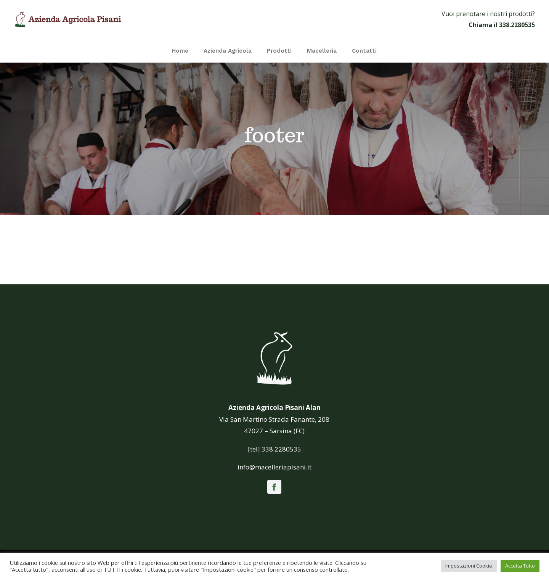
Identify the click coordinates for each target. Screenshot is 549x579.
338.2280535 (517, 25)
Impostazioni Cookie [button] (468, 565)
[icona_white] (274, 331)
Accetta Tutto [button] (520, 565)
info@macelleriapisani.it (274, 467)
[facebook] (274, 487)
